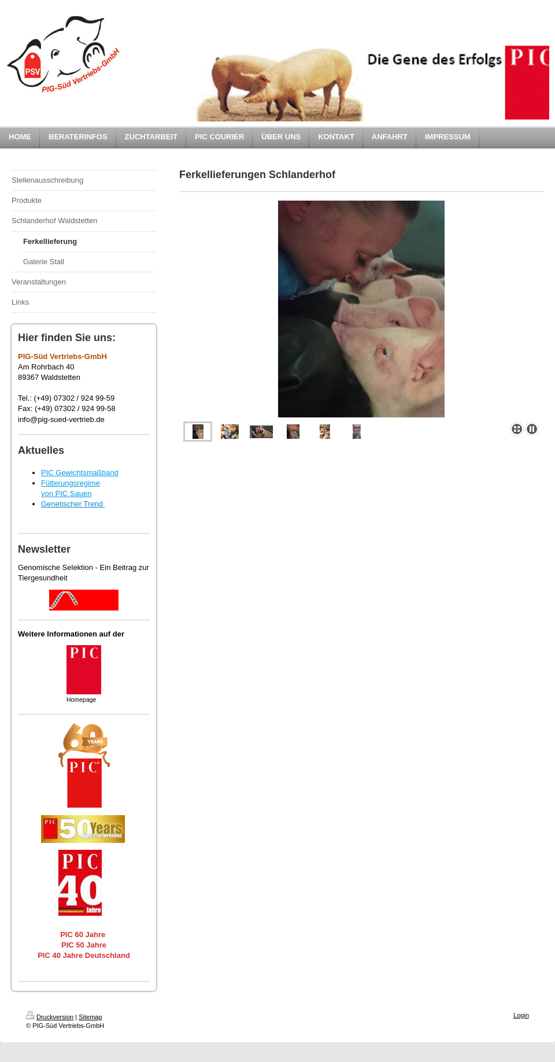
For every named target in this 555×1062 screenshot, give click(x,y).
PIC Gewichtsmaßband (80, 472)
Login (521, 1015)
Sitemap (90, 1016)
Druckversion (49, 1016)
